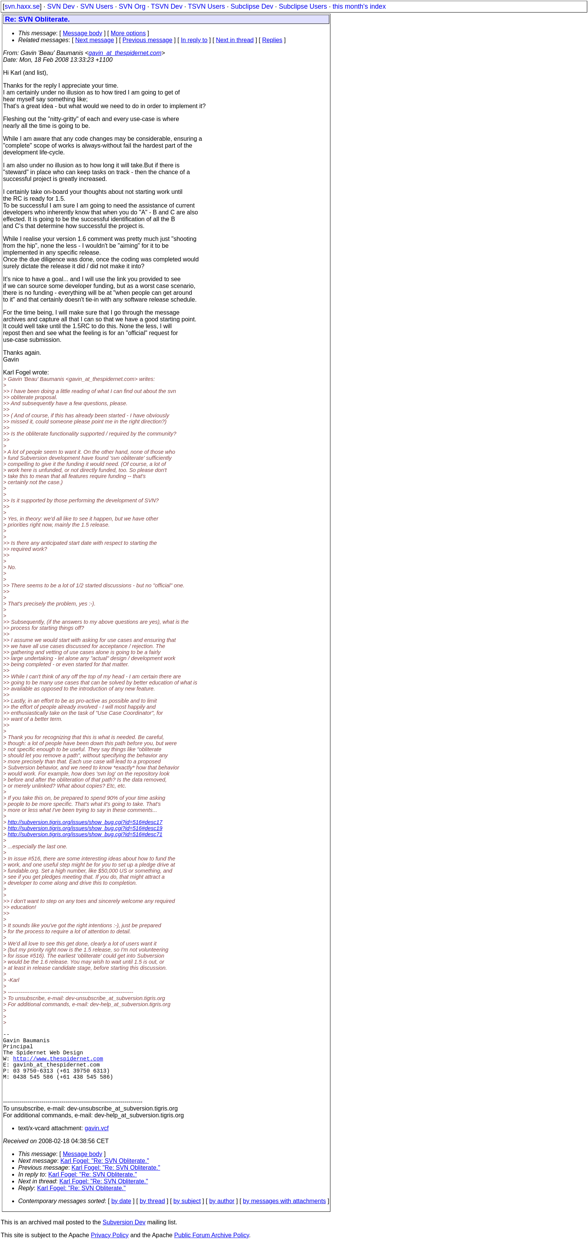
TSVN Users (206, 6)
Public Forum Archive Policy (211, 1250)
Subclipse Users (303, 6)
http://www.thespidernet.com (58, 1066)
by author (221, 1216)
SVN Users (96, 6)
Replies (272, 40)
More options (128, 33)
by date (121, 1216)
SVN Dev (60, 6)
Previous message (148, 40)
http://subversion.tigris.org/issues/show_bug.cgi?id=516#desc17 (85, 822)
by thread (152, 1216)
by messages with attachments (284, 1216)
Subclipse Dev (252, 6)
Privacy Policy (110, 1250)
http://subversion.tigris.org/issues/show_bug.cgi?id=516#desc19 (85, 828)
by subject (187, 1216)
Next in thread (235, 40)
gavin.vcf (96, 1143)
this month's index (359, 6)
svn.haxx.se (22, 6)
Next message (94, 40)
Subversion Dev (124, 1237)
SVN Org (132, 6)
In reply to (194, 40)
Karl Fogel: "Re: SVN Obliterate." (104, 1176)
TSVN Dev (166, 6)
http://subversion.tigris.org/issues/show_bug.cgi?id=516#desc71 (85, 834)
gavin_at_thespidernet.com (124, 53)
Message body (82, 33)
